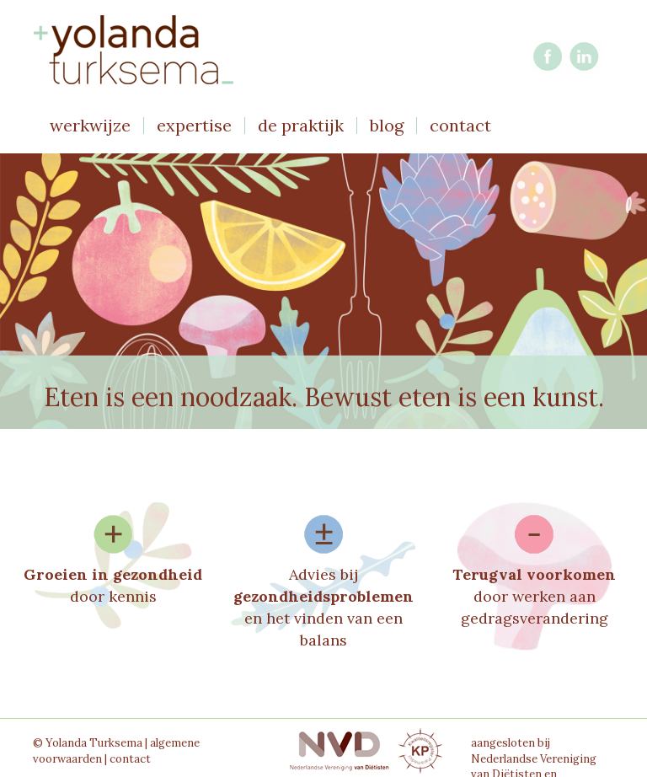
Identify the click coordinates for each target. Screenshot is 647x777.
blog (387, 125)
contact (460, 125)
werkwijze (90, 125)
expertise (194, 125)
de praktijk (301, 125)
